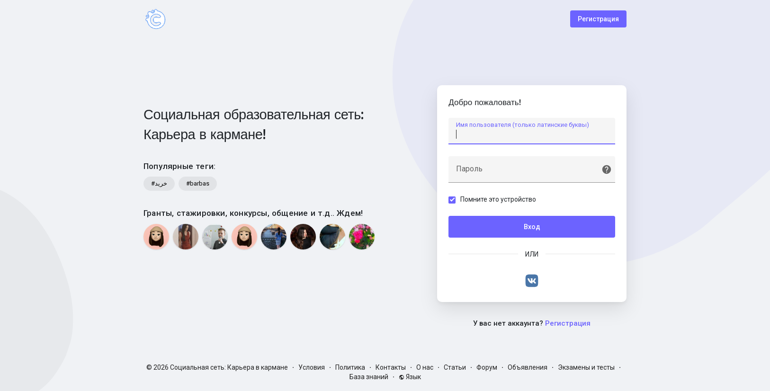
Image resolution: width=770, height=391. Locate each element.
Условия (311, 367)
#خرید (159, 183)
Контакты (391, 367)
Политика (350, 367)
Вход (532, 227)
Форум (486, 367)
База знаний (368, 377)
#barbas (197, 183)
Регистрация (598, 19)
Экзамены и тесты (586, 367)
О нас (424, 367)
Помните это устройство (499, 199)
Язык (410, 377)
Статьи (455, 367)
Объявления (527, 367)
